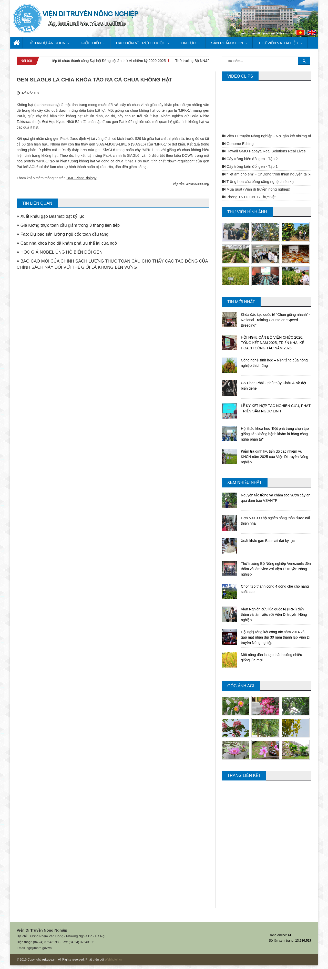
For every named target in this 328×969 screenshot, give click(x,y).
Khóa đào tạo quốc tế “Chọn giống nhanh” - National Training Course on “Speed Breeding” (275, 319)
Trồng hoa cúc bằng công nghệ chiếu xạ (258, 182)
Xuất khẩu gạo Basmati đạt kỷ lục (50, 216)
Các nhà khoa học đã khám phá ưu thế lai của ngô (67, 243)
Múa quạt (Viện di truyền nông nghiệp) (256, 189)
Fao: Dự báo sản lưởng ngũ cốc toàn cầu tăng (62, 234)
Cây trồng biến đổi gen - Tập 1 (250, 166)
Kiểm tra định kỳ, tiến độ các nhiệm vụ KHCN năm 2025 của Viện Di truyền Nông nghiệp (274, 456)
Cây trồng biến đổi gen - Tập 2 (250, 159)
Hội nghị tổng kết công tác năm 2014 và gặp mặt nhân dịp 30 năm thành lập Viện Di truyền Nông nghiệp (275, 637)
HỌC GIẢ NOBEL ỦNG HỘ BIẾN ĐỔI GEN (59, 252)
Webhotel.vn (113, 959)
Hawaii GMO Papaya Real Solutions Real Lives (264, 151)
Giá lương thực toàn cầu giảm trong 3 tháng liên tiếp (68, 225)
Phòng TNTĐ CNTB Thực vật (248, 197)
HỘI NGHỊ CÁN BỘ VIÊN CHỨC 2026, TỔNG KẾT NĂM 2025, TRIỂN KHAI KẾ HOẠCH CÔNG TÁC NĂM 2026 (272, 342)
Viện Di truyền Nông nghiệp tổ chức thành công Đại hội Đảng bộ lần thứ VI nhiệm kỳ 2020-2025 (90, 61)
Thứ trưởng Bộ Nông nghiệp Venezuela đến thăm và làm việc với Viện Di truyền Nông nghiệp (276, 568)
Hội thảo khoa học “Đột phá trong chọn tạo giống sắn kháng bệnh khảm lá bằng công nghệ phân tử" (275, 433)
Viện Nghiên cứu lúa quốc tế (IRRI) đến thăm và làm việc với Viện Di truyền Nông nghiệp (274, 614)
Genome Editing (237, 144)
